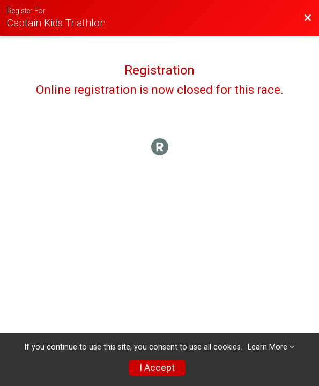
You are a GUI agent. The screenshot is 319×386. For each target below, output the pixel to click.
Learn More (267, 347)
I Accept (157, 367)
